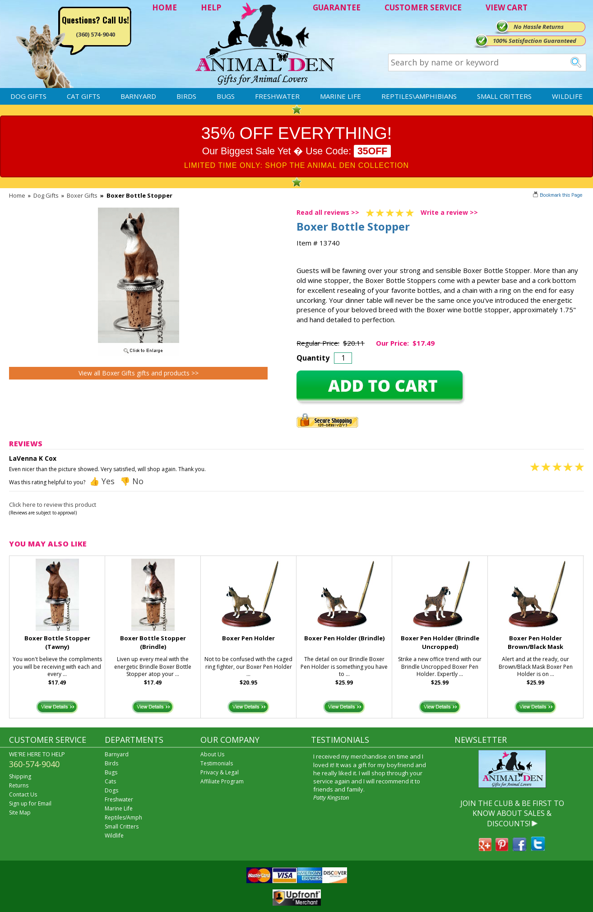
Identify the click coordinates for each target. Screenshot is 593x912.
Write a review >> (449, 212)
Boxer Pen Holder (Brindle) (344, 638)
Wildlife (567, 96)
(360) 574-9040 (95, 34)
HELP (211, 7)
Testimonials (216, 763)
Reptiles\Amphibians (419, 96)
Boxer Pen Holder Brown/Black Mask (535, 642)
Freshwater (277, 96)
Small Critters (504, 96)
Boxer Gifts (82, 195)
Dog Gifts (28, 96)
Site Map (20, 812)
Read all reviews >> (327, 212)
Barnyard (138, 96)
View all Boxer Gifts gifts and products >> (139, 373)
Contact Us (23, 794)
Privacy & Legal (219, 772)
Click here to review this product (52, 504)
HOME (164, 7)
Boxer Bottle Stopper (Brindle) (153, 642)
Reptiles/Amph (123, 817)
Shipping (20, 776)
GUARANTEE (337, 7)
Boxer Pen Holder (248, 638)
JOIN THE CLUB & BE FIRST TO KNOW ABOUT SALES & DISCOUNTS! (512, 813)
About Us (212, 754)
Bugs (226, 96)
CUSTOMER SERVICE (423, 7)
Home (17, 195)
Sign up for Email (30, 803)
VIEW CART (507, 7)
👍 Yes (102, 481)
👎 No (132, 481)
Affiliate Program (222, 781)
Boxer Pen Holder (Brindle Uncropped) (440, 642)
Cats (110, 781)
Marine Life (340, 96)
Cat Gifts (83, 96)
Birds (186, 96)
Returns (18, 785)
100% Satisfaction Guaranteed (534, 41)
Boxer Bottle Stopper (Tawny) (57, 642)
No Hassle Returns (539, 27)
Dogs (111, 790)
